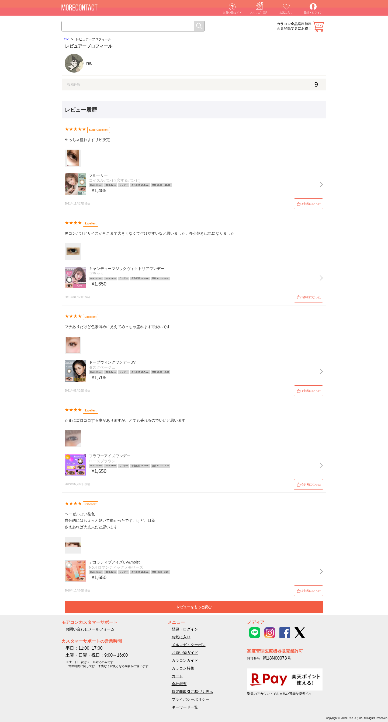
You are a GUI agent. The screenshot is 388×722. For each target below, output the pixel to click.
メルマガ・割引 (259, 12)
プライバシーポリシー (190, 699)
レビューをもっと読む (194, 607)
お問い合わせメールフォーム (90, 629)
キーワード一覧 (185, 707)
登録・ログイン (313, 12)
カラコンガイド (185, 660)
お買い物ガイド (232, 12)
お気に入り (286, 12)
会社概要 (179, 684)
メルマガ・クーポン (189, 645)
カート (318, 26)
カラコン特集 (183, 668)
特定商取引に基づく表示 (192, 691)
